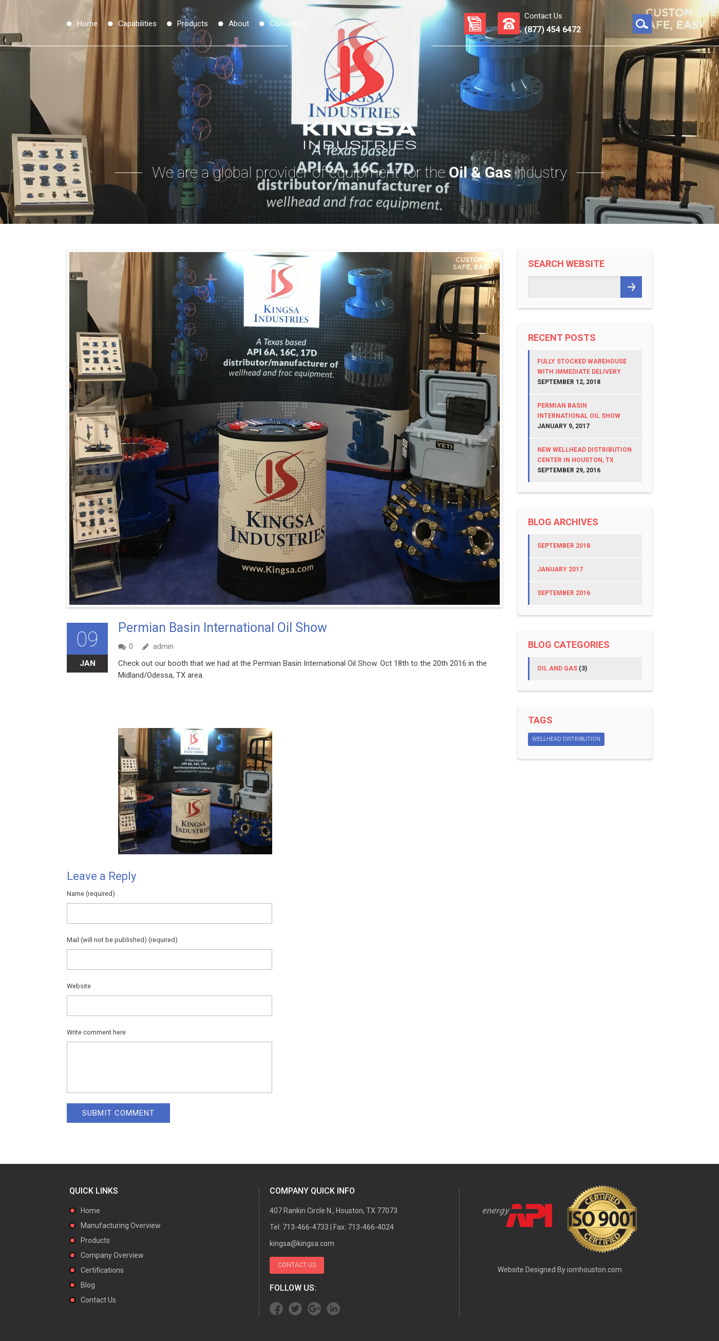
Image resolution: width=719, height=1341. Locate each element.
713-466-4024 (371, 1227)
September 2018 (563, 545)
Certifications (102, 1270)
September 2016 (563, 593)
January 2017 (560, 569)
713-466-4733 (305, 1227)
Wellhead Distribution (566, 739)
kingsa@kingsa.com (302, 1243)
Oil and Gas (557, 668)
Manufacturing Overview (121, 1225)
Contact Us (289, 23)
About (239, 23)
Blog (88, 1285)
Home (87, 23)
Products (192, 23)
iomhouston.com (594, 1270)
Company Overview (112, 1255)
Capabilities (137, 23)
